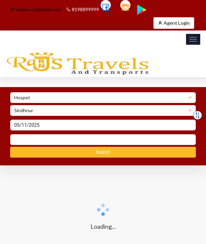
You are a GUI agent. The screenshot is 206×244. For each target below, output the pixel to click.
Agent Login (174, 23)
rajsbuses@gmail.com (35, 9)
